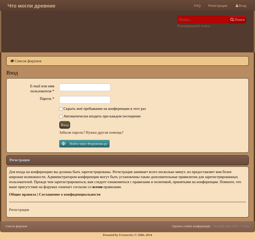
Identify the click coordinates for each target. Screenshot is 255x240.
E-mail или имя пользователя (42, 88)
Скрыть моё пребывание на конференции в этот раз (102, 109)
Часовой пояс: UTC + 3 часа (231, 226)
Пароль (47, 99)
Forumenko (126, 235)
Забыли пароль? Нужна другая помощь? (91, 132)
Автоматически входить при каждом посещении (99, 116)
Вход (65, 125)
